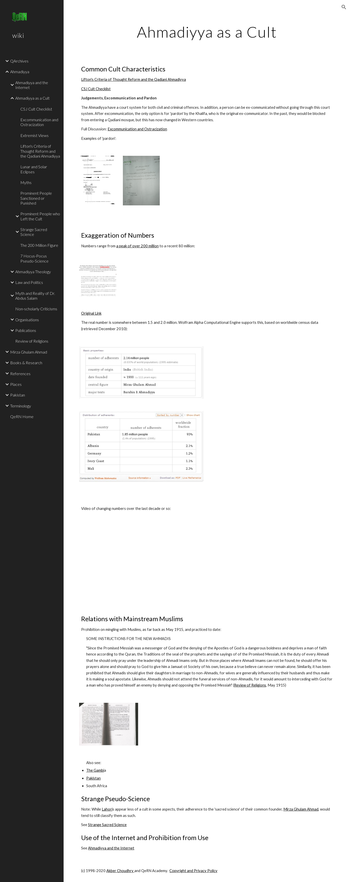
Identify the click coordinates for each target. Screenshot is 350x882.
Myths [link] (26, 182)
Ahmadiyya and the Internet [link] (31, 85)
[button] (344, 7)
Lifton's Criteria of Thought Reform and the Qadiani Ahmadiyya (133, 79)
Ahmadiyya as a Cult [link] (32, 98)
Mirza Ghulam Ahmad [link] (28, 351)
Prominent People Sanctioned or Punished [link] (36, 198)
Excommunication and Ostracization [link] (39, 122)
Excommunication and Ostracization (137, 129)
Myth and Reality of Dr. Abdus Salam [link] (35, 295)
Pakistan (93, 778)
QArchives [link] (19, 60)
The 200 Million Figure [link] (39, 245)
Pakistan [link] (17, 394)
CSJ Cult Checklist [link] (36, 109)
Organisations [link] (27, 319)
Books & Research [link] (26, 362)
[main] (206, 31)
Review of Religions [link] (31, 341)
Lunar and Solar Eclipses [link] (33, 169)
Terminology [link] (20, 405)
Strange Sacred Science (107, 825)
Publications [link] (25, 330)
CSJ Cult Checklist (96, 89)
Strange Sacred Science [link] (33, 232)
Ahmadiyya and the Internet (111, 848)
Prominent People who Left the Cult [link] (40, 216)
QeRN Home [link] (22, 416)
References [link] (20, 373)
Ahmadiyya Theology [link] (33, 271)
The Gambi (95, 770)
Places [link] (16, 384)
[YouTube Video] (130, 563)
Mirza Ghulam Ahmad (300, 809)
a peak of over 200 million (137, 246)
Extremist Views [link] (34, 135)
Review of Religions (250, 685)
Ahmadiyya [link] (19, 71)
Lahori (107, 809)
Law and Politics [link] (29, 282)
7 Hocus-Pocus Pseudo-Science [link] (34, 258)
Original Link (91, 313)
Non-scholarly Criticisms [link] (36, 308)
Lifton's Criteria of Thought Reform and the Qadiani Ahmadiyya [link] (40, 151)
